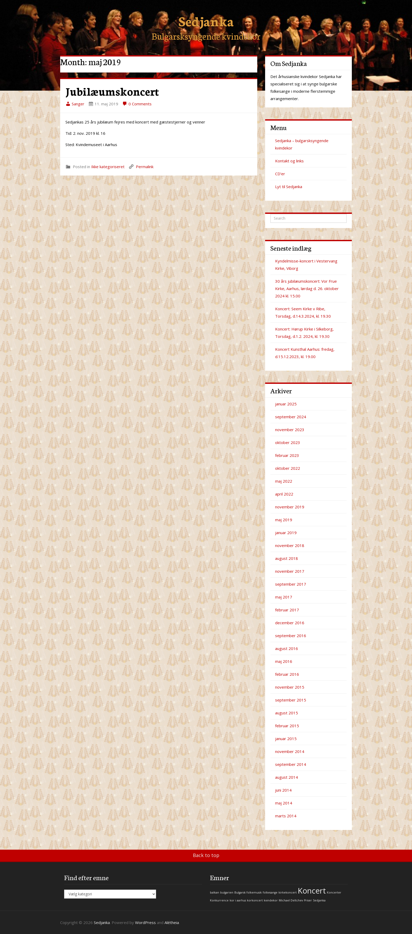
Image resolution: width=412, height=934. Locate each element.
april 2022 (284, 494)
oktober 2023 (287, 442)
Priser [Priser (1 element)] (308, 900)
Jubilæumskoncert (112, 91)
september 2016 (290, 635)
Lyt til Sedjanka (288, 186)
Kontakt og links (289, 160)
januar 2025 (286, 403)
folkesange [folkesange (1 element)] (270, 892)
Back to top (206, 855)
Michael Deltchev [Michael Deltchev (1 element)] (291, 900)
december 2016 (289, 622)
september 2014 (290, 764)
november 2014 (289, 751)
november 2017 (289, 571)
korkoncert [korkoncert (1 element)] (255, 900)
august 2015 (286, 712)
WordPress (145, 922)
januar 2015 (286, 738)
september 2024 (290, 416)
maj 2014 (283, 803)
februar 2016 (287, 674)
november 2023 (289, 429)
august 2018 (286, 558)
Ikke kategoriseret (108, 166)
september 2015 (290, 700)
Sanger (74, 103)
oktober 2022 (287, 468)
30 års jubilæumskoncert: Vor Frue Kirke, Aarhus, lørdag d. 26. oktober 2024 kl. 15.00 (307, 288)
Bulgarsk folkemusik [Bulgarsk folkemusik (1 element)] (248, 892)
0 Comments (137, 103)
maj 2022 (283, 481)
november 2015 (289, 687)
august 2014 (286, 777)
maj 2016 (283, 661)
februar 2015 (287, 725)
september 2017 (290, 584)
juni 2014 (283, 790)
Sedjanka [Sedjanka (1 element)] (319, 900)
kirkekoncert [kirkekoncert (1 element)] (288, 892)
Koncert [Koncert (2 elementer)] (312, 890)
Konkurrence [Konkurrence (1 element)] (219, 900)
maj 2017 (283, 597)
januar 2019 (286, 532)
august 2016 (286, 648)
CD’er (280, 173)
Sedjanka (206, 20)
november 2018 (289, 545)
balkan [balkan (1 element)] (214, 892)
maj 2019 (283, 519)
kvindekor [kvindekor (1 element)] (271, 900)
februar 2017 (287, 609)
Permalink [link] (144, 166)
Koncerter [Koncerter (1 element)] (334, 892)
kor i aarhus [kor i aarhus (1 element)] (238, 900)
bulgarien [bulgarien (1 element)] (226, 892)
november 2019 (289, 506)
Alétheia (171, 922)
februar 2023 (287, 455)
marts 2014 (285, 815)
